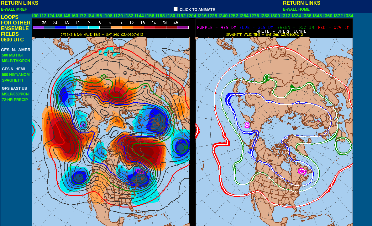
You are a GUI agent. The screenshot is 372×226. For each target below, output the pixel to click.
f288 (265, 15)
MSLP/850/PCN (15, 94)
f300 (275, 15)
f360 (327, 15)
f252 (233, 15)
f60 (74, 15)
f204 (191, 15)
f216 (202, 15)
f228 (212, 15)
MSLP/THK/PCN (16, 61)
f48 (67, 15)
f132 (128, 15)
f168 (160, 15)
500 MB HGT (13, 55)
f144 (139, 15)
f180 (170, 15)
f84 (90, 15)
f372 (338, 15)
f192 (181, 15)
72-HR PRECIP (15, 100)
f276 (254, 15)
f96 (98, 15)
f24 (51, 15)
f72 (83, 15)
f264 (244, 15)
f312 (286, 15)
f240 (223, 15)
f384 (348, 15)
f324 (296, 15)
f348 (317, 15)
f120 (118, 15)
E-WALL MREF (15, 9)
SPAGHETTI (12, 80)
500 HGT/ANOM (16, 75)
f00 (35, 15)
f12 (43, 15)
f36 (59, 15)
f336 (306, 15)
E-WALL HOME (297, 9)
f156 (149, 15)
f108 (107, 15)
